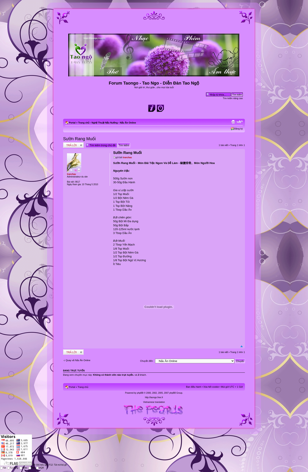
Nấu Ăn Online (128, 122)
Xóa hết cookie (211, 387)
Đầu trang (241, 346)
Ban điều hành (193, 387)
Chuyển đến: (146, 361)
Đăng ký (238, 128)
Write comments (73, 145)
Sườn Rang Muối (79, 138)
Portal (72, 122)
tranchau (127, 157)
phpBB (140, 393)
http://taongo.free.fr (154, 397)
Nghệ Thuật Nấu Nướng (105, 122)
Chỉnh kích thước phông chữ (240, 122)
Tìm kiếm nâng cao (233, 98)
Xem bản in (233, 122)
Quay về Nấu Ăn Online (78, 360)
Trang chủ (83, 122)
